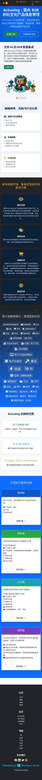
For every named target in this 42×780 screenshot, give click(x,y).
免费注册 (11, 34)
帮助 (21, 705)
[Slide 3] (22, 98)
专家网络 (21, 721)
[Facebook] (16, 760)
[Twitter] (22, 760)
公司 (21, 745)
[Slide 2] (20, 98)
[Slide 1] (17, 98)
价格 (21, 702)
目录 (21, 743)
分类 (21, 738)
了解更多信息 (28, 34)
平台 (21, 724)
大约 (21, 697)
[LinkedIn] (19, 760)
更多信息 (21, 569)
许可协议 (21, 716)
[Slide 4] (25, 98)
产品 (21, 740)
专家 (21, 748)
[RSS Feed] (26, 760)
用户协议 (21, 719)
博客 (21, 700)
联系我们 (21, 666)
